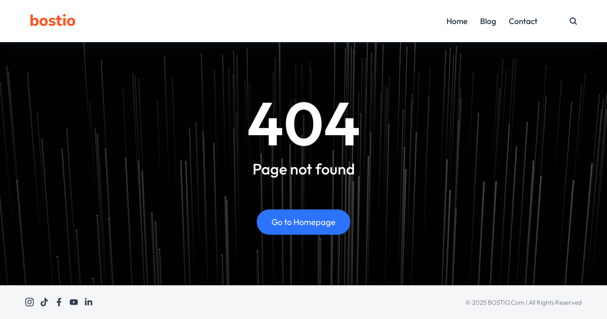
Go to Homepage (303, 222)
